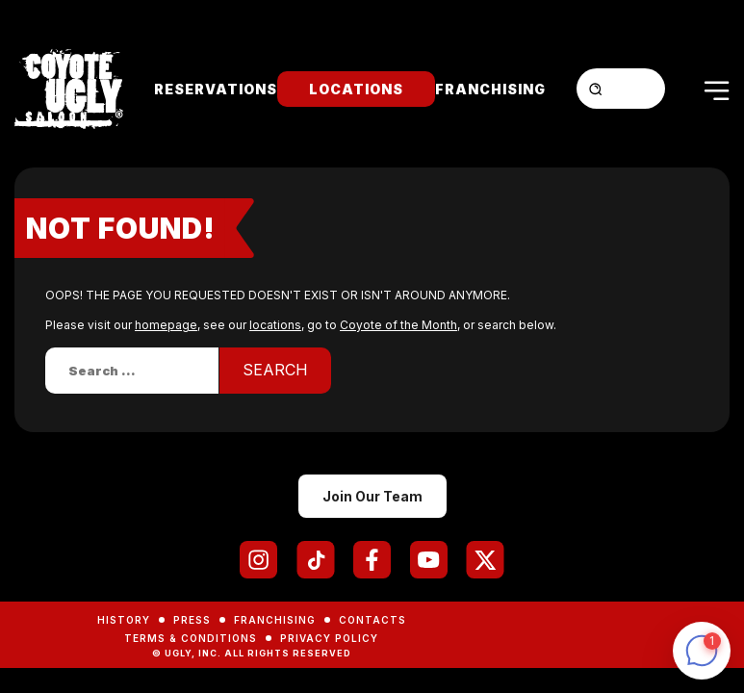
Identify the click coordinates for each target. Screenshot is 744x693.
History (123, 620)
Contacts (372, 620)
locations (275, 325)
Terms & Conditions (190, 638)
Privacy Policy (329, 638)
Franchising (490, 89)
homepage (166, 325)
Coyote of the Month (398, 325)
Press (192, 620)
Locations (356, 89)
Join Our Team (372, 496)
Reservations (215, 89)
